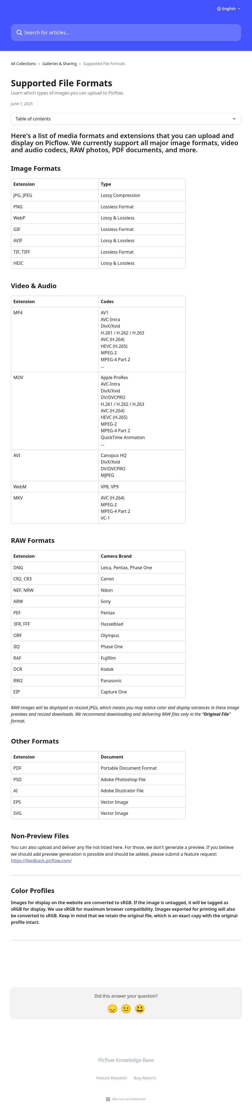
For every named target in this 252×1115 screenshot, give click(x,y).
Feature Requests (111, 1077)
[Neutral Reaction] (126, 1008)
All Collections (23, 63)
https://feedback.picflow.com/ (41, 861)
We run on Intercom (129, 1098)
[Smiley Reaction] (140, 1008)
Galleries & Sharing (59, 63)
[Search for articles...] (126, 32)
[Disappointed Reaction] (112, 1008)
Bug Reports (145, 1077)
